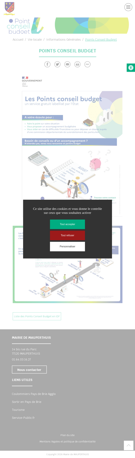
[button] (131, 68)
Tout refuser (67, 235)
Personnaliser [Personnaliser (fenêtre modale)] (67, 246)
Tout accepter (67, 224)
